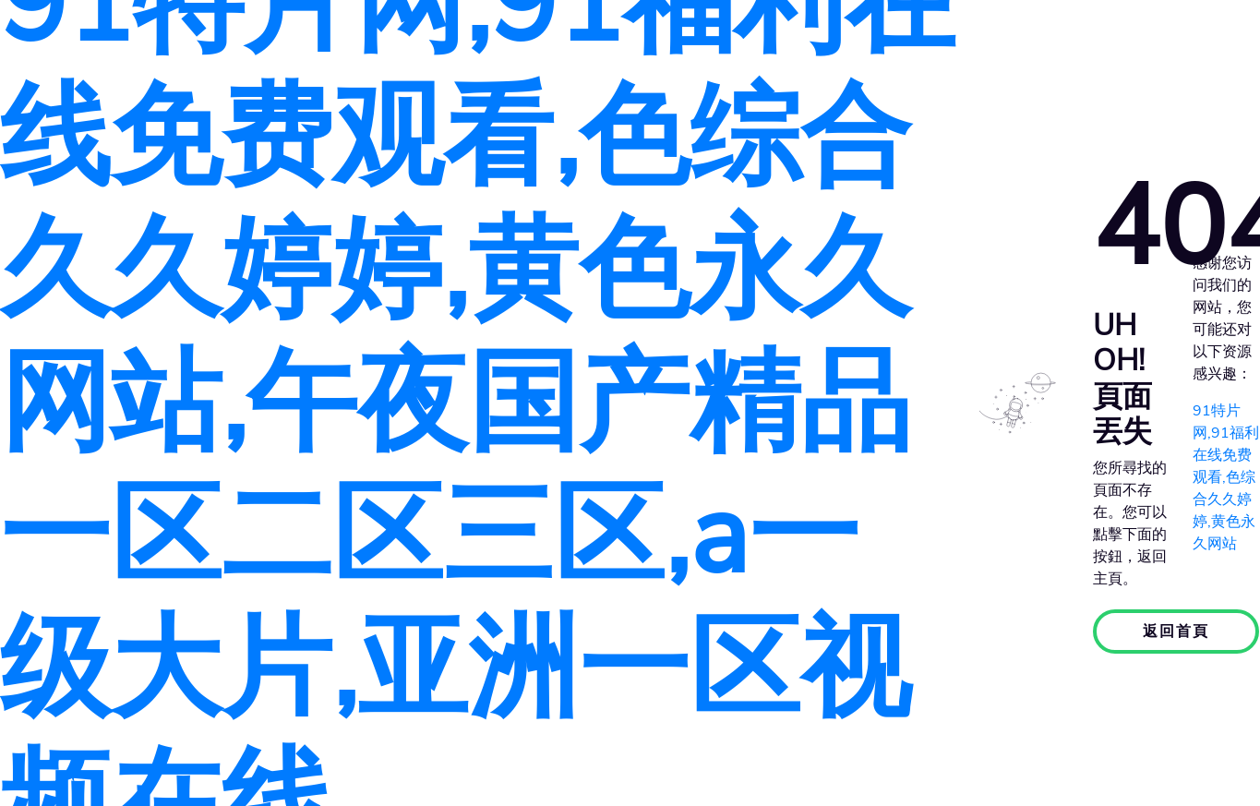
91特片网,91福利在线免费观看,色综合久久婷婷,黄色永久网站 (1226, 477)
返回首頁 (1176, 631)
